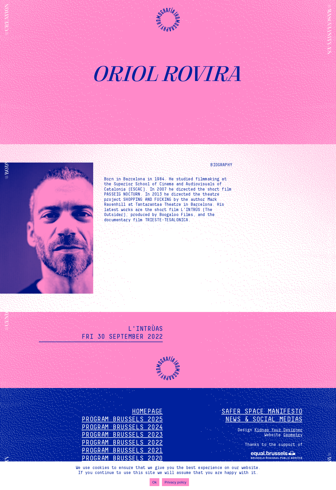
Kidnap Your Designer (278, 430)
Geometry (292, 435)
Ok (154, 482)
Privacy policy (175, 482)
